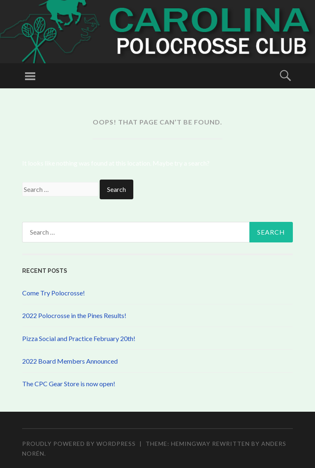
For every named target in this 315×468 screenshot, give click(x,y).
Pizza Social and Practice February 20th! (78, 338)
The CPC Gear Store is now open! (68, 383)
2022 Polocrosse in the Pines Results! (74, 315)
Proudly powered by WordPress (79, 443)
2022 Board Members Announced (70, 361)
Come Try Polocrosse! (53, 293)
